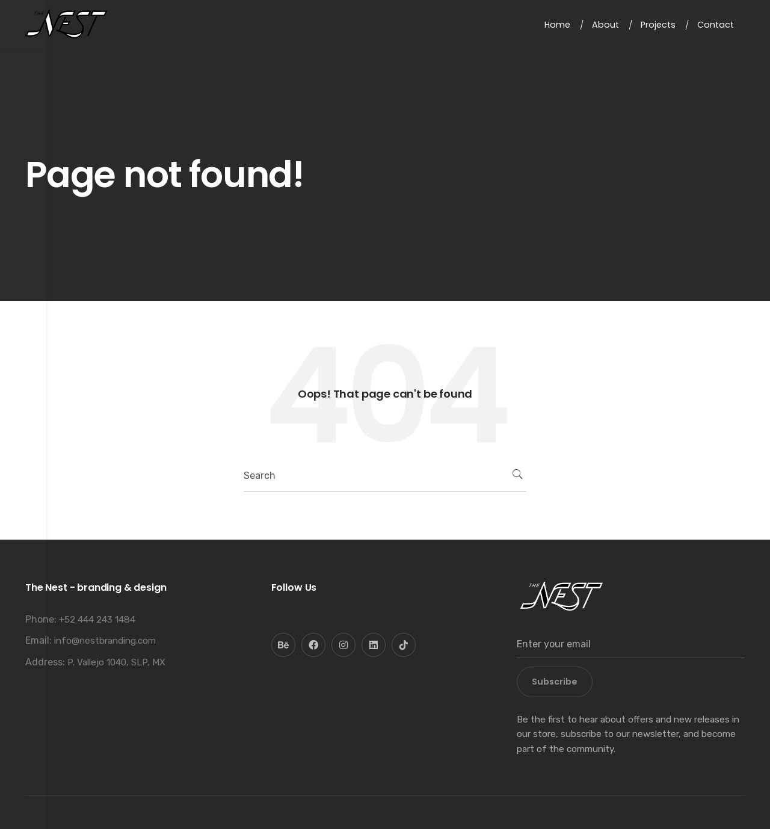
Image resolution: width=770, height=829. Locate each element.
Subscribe (555, 682)
